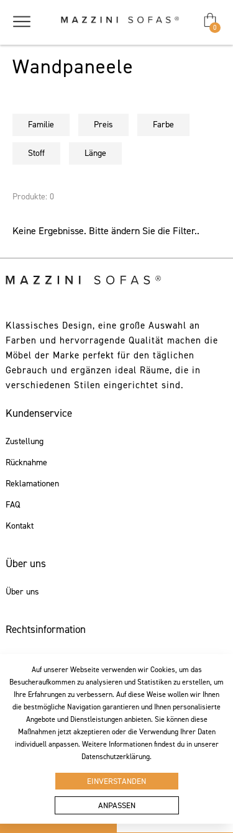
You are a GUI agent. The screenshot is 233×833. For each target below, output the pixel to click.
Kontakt (20, 526)
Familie (41, 124)
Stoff (36, 153)
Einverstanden (116, 781)
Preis (103, 124)
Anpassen (116, 805)
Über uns (22, 592)
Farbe (163, 124)
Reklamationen (32, 484)
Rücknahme (26, 462)
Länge (95, 153)
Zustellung (24, 441)
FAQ (13, 505)
